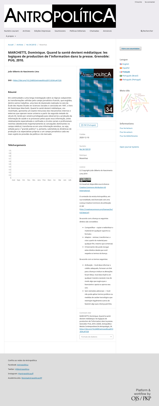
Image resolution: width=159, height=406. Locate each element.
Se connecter (150, 2)
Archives (26, 31)
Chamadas (94, 31)
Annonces (107, 31)
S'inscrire (138, 2)
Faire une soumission (131, 48)
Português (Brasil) (130, 75)
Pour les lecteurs (126, 128)
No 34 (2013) (31, 45)
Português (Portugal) (131, 79)
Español (125, 68)
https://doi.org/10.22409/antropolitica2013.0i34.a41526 (37, 80)
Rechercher (147, 31)
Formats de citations (89, 337)
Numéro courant (11, 31)
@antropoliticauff (25, 373)
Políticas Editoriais (78, 31)
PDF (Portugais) (89, 125)
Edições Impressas (42, 31)
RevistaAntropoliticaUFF (32, 378)
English (125, 64)
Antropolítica (22, 365)
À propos (10, 36)
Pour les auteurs (126, 132)
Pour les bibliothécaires (129, 136)
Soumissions (60, 31)
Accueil (10, 45)
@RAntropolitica (22, 369)
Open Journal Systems (129, 147)
